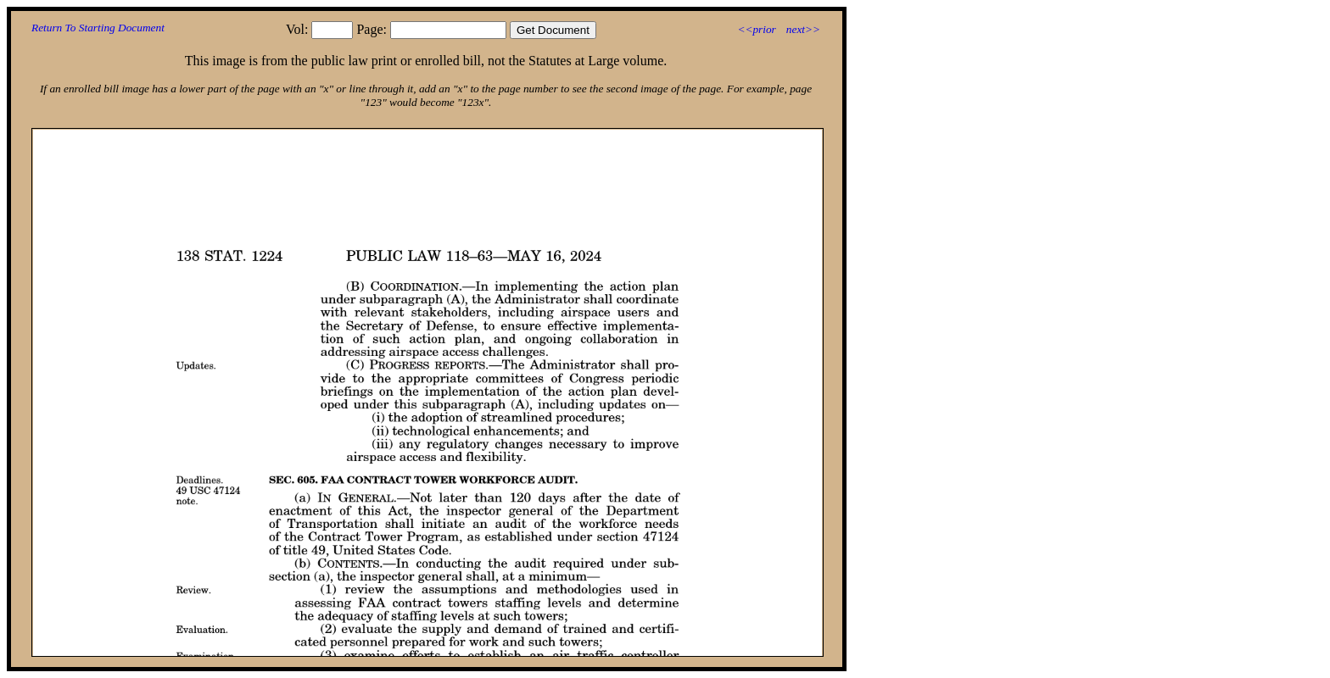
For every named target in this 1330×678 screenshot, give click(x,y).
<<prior (756, 29)
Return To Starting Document (98, 27)
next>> (803, 29)
